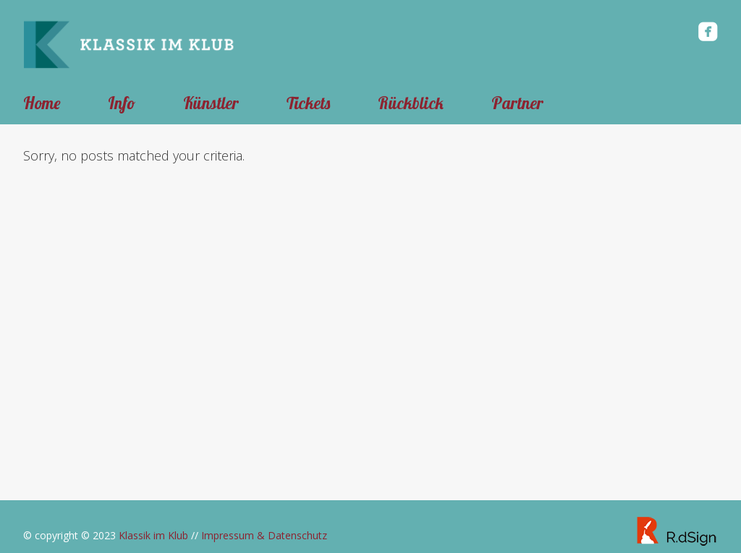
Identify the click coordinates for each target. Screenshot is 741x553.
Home (41, 103)
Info (121, 103)
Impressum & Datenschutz (264, 535)
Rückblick (411, 103)
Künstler (211, 103)
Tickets (308, 103)
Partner (517, 103)
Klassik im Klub (153, 535)
